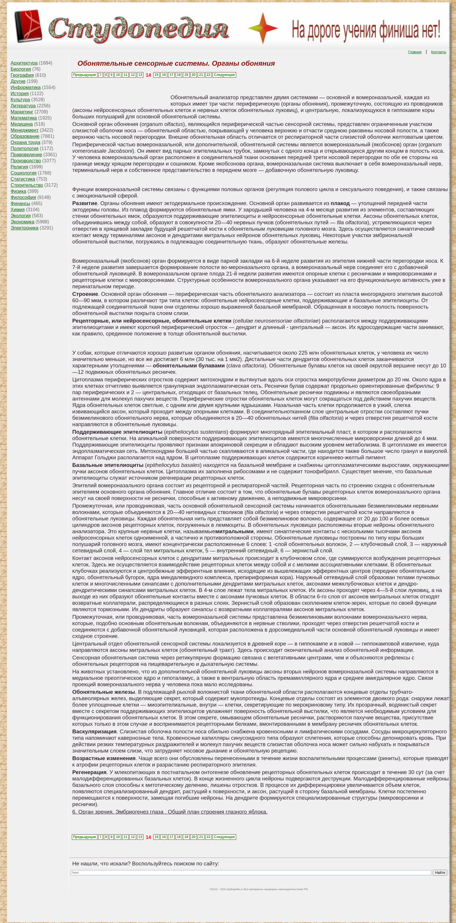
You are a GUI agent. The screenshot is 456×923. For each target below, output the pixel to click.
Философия (23, 197)
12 (133, 75)
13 (140, 75)
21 (201, 75)
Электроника (25, 227)
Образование (25, 136)
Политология (25, 148)
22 (208, 75)
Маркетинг (22, 111)
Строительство (27, 185)
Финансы (20, 203)
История (20, 93)
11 (125, 75)
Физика (18, 191)
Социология (24, 172)
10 (118, 75)
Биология (21, 69)
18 (179, 75)
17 (171, 75)
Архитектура (24, 63)
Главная (415, 52)
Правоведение (26, 154)
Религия (19, 166)
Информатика (26, 87)
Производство (26, 160)
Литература (23, 105)
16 (164, 75)
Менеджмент (25, 130)
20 (193, 75)
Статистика (23, 179)
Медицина (22, 124)
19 (186, 75)
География (22, 75)
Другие (18, 81)
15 (156, 75)
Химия (18, 209)
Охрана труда (25, 142)
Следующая (224, 75)
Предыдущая (84, 75)
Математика (24, 117)
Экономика (23, 221)
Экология (21, 215)
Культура (20, 99)
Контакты (438, 52)
